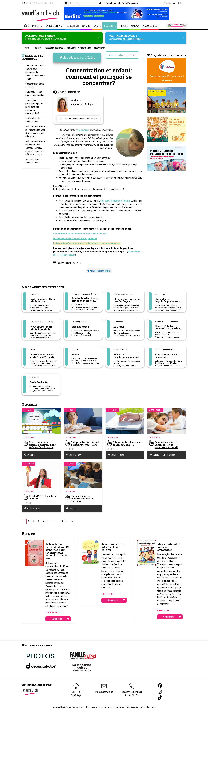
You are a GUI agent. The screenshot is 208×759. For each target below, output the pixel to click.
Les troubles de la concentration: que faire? (75, 235)
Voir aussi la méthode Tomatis (115, 198)
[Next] (67, 518)
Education (73, 25)
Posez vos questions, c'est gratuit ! (78, 116)
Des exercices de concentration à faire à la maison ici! (80, 231)
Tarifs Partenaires (130, 3)
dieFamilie (42, 3)
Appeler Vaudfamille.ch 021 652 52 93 (132, 688)
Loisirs (86, 25)
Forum (153, 705)
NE (31, 3)
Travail (123, 25)
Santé (97, 25)
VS (35, 3)
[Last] (72, 518)
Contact (117, 705)
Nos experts (125, 705)
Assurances (150, 25)
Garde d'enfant (54, 25)
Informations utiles (143, 705)
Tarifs (133, 705)
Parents (37, 25)
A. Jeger (76, 97)
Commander (60, 616)
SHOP (51, 3)
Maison (135, 25)
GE (27, 3)
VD (23, 3)
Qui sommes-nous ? (106, 705)
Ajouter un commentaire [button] (98, 268)
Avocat (117, 3)
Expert (109, 3)
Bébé (26, 25)
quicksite (66, 705)
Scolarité (110, 25)
